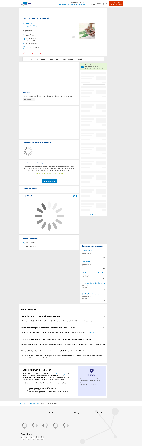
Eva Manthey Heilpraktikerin (91, 272)
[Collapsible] (103, 316)
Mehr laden (94, 214)
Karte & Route (68, 59)
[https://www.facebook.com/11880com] (23, 438)
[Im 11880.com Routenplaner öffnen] (73, 195)
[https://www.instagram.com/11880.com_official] (28, 438)
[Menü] (107, 3)
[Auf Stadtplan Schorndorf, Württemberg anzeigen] (77, 195)
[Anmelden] (98, 3)
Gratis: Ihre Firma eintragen (116, 3)
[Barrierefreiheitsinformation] (104, 3)
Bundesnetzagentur (62, 374)
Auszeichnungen (41, 59)
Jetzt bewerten (49, 181)
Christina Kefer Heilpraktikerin (92, 294)
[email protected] (89, 332)
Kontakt (80, 59)
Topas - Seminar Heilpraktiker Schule (93, 283)
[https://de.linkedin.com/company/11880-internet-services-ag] (38, 438)
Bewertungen (55, 59)
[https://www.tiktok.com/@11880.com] (33, 438)
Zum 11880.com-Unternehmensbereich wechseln (72, 4)
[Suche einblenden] (91, 3)
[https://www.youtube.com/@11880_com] (42, 438)
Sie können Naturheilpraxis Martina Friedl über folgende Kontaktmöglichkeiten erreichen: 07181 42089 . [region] (58, 332)
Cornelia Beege (87, 251)
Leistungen (28, 59)
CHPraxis (85, 261)
